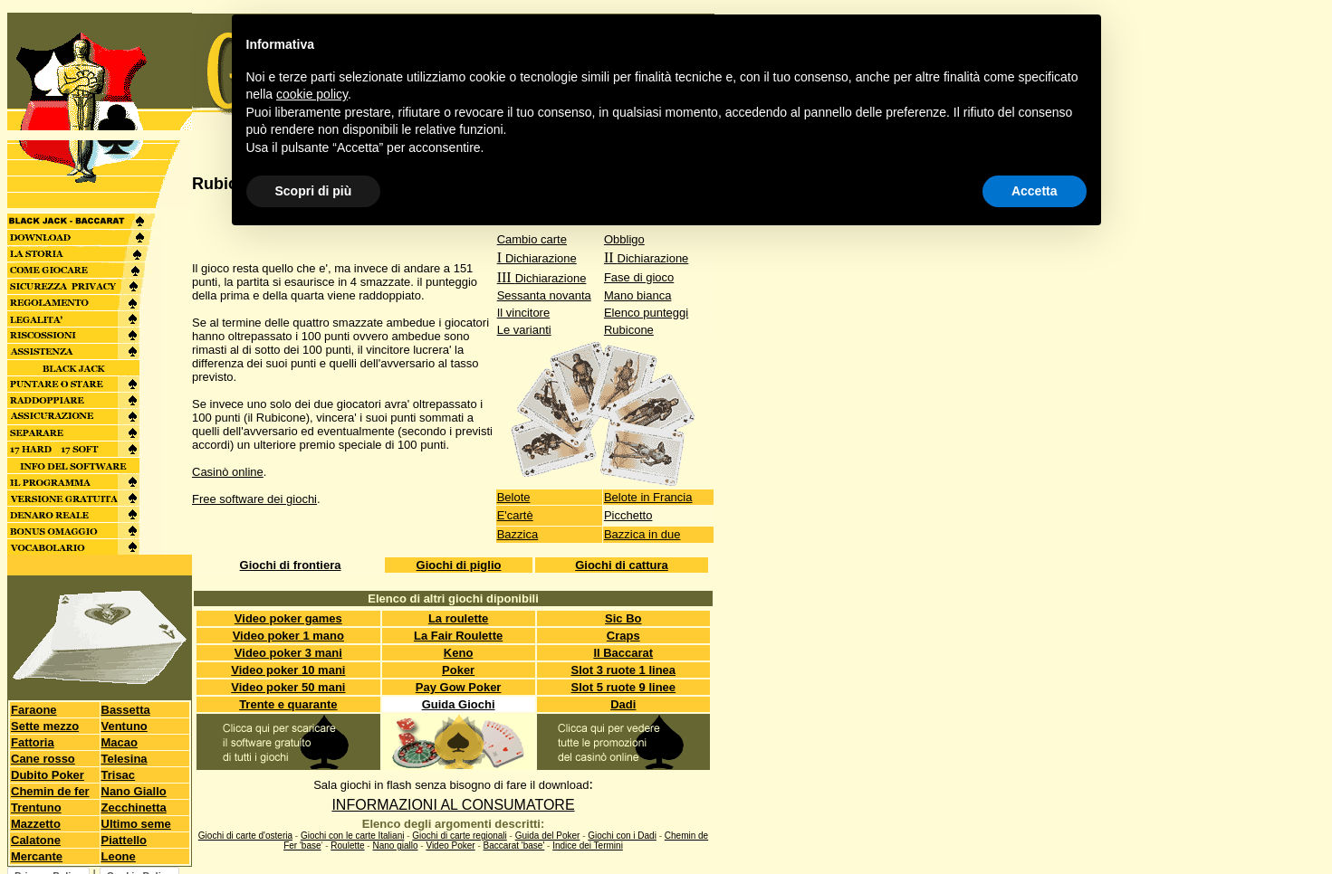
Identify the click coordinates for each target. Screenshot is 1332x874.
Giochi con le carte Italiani (353, 836)
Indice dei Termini (587, 845)
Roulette (347, 845)
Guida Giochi (458, 704)
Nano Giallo (134, 791)
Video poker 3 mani (288, 653)
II (646, 257)
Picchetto (628, 515)
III (542, 277)
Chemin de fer (50, 791)
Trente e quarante (288, 704)
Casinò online (228, 472)
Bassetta (125, 710)
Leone (118, 856)
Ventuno (124, 726)
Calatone (36, 840)
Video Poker (450, 845)
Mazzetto (36, 824)
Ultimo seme (136, 824)
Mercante (36, 856)
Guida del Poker (547, 836)
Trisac (118, 775)
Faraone (34, 710)
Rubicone (629, 330)
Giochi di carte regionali (459, 836)
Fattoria (32, 742)
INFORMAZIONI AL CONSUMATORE (452, 804)
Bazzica (518, 534)
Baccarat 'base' (514, 845)
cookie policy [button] (312, 94)
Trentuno (36, 807)
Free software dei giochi (254, 499)
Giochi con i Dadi (622, 836)
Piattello (124, 840)
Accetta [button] (1034, 191)
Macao (119, 742)
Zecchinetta (134, 807)
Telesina (124, 758)
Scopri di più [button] (313, 191)
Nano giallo (394, 845)
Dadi (623, 704)
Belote (514, 497)
